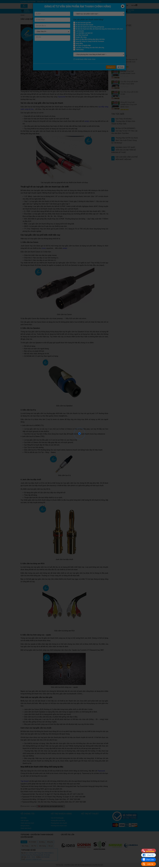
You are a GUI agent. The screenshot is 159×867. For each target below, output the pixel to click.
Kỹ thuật (102, 5)
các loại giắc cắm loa (56, 806)
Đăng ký (110, 67)
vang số (27, 109)
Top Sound (25, 781)
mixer (44, 248)
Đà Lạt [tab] (50, 846)
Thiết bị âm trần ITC (119, 52)
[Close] (122, 6)
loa (32, 109)
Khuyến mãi (95, 5)
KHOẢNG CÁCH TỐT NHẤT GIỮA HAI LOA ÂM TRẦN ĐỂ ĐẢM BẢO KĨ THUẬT (123, 149)
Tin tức (110, 5)
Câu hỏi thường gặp (119, 44)
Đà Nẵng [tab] (42, 842)
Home (22, 15)
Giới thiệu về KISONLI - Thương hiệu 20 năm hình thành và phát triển (123, 121)
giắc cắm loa (45, 806)
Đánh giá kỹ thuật (119, 36)
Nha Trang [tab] (25, 846)
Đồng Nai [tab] (50, 842)
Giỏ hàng (134, 5)
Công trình (118, 5)
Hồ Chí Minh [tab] (32, 842)
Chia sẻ (126, 5)
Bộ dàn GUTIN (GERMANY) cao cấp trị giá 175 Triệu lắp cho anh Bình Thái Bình (124, 130)
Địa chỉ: (23, 853)
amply (87, 121)
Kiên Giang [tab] (42, 846)
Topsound (61, 97)
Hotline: (38, 857)
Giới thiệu (116, 40)
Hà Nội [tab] (24, 842)
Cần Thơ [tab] (33, 846)
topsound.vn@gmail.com (33, 859)
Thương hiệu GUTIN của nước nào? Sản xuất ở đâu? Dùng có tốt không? (124, 140)
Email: (23, 859)
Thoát (120, 67)
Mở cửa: (23, 857)
